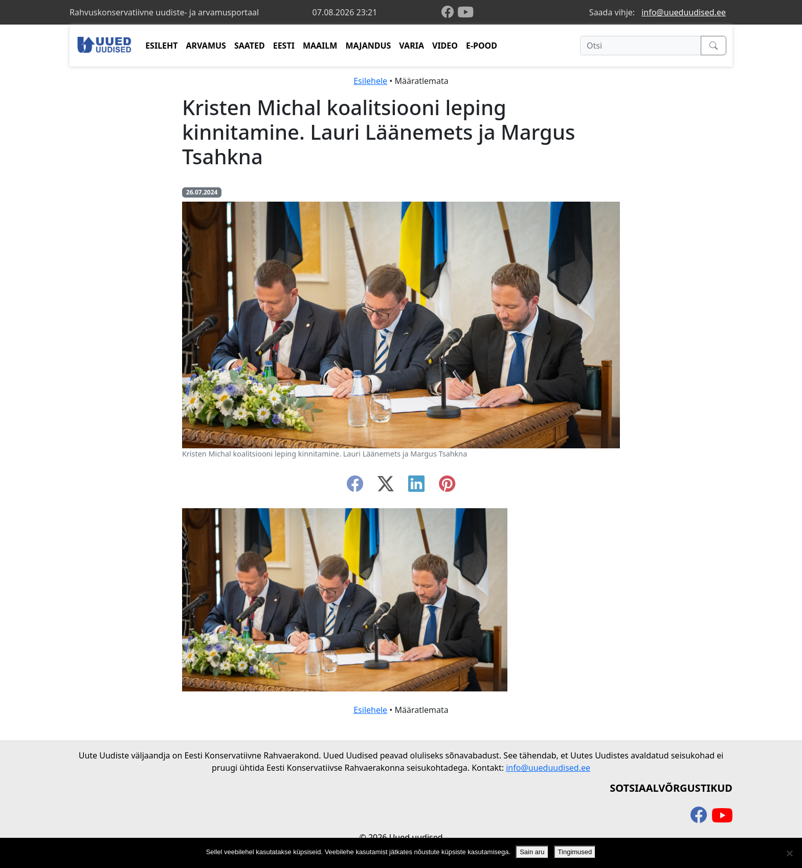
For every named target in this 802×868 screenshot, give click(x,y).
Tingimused (575, 852)
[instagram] (447, 486)
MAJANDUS (368, 45)
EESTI (284, 45)
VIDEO (445, 45)
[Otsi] (640, 45)
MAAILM (320, 45)
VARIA (411, 45)
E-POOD (481, 45)
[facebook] (449, 12)
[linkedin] (416, 486)
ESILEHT (161, 45)
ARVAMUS (206, 45)
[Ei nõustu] (789, 853)
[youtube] (465, 12)
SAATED (249, 45)
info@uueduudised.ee (683, 12)
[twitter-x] (385, 486)
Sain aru (532, 852)
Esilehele (370, 80)
